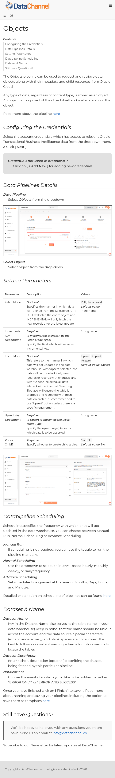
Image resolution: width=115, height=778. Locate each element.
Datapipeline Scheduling (22, 58)
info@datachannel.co (70, 733)
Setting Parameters (18, 53)
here (56, 114)
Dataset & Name (16, 63)
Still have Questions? (19, 68)
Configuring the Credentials (24, 44)
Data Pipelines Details (20, 49)
